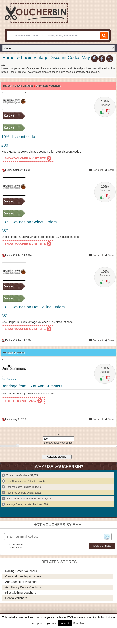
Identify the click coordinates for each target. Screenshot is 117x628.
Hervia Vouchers (16, 598)
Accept (65, 623)
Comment (98, 170)
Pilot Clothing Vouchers (20, 592)
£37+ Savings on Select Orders (29, 222)
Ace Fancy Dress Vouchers (23, 587)
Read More (79, 623)
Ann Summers (9, 379)
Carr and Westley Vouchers (23, 576)
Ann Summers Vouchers (21, 581)
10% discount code (18, 136)
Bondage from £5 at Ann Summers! (32, 386)
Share (111, 170)
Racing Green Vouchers (21, 571)
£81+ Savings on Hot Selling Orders (33, 307)
